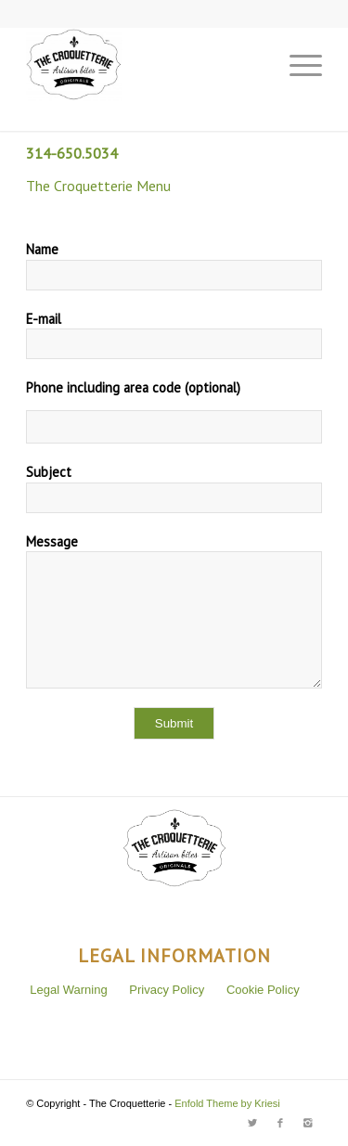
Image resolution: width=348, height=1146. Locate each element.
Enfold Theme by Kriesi (227, 1103)
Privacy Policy (166, 990)
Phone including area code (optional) (133, 387)
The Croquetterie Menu (98, 185)
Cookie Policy (263, 990)
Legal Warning (68, 990)
